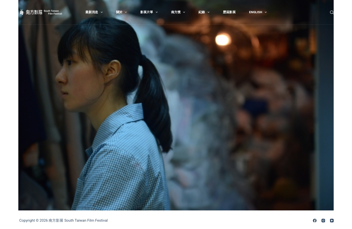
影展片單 (150, 12)
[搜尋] (332, 12)
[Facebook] (315, 220)
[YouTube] (332, 220)
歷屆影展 (229, 12)
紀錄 (204, 12)
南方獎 (179, 12)
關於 (122, 12)
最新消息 (95, 12)
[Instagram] (323, 220)
